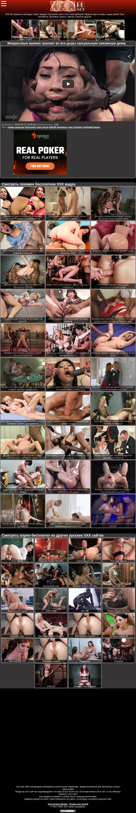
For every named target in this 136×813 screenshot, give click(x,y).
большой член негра (37, 127)
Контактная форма (57, 804)
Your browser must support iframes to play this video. (68, 84)
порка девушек (15, 127)
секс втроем (75, 127)
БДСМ (52, 127)
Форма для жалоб (78, 804)
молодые (62, 127)
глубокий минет (91, 127)
